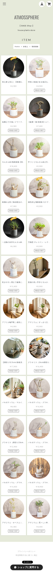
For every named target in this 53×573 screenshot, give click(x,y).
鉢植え (25, 47)
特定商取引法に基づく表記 (26, 555)
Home (17, 47)
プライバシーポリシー (27, 551)
